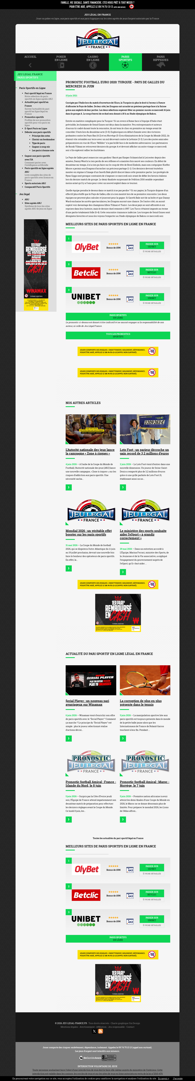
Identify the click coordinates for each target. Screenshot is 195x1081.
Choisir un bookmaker (43, 139)
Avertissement (87, 1026)
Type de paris (38, 143)
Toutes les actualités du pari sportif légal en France (118, 838)
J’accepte (178, 1078)
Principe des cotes (41, 135)
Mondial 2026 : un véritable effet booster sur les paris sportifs (89, 532)
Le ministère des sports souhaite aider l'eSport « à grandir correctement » (143, 534)
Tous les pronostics (118, 335)
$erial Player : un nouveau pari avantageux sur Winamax (87, 702)
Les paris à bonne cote (43, 150)
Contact (130, 1026)
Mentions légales (69, 1026)
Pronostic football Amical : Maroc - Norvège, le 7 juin (144, 783)
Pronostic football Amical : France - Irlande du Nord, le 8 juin (91, 783)
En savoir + (163, 1078)
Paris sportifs (118, 316)
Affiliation (101, 1026)
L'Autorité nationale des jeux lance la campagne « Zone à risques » (90, 451)
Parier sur (152, 245)
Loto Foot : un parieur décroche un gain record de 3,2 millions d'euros (144, 451)
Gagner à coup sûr (41, 146)
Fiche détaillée (152, 251)
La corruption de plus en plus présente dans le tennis (141, 702)
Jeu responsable (116, 1026)
